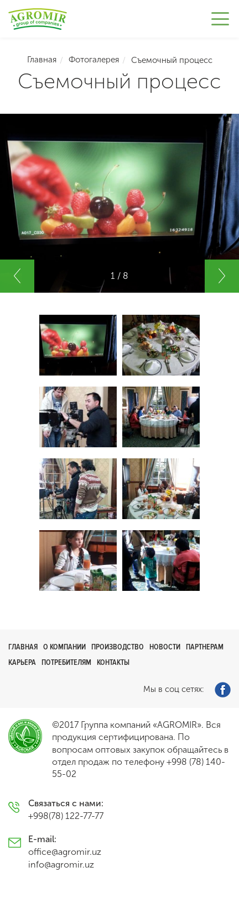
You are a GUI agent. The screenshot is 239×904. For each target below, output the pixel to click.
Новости (164, 647)
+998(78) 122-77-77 (65, 816)
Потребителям (66, 662)
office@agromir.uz (64, 852)
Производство (117, 647)
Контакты (113, 662)
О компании (64, 647)
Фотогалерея (94, 60)
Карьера (22, 662)
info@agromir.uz (61, 864)
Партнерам (205, 647)
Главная (41, 60)
